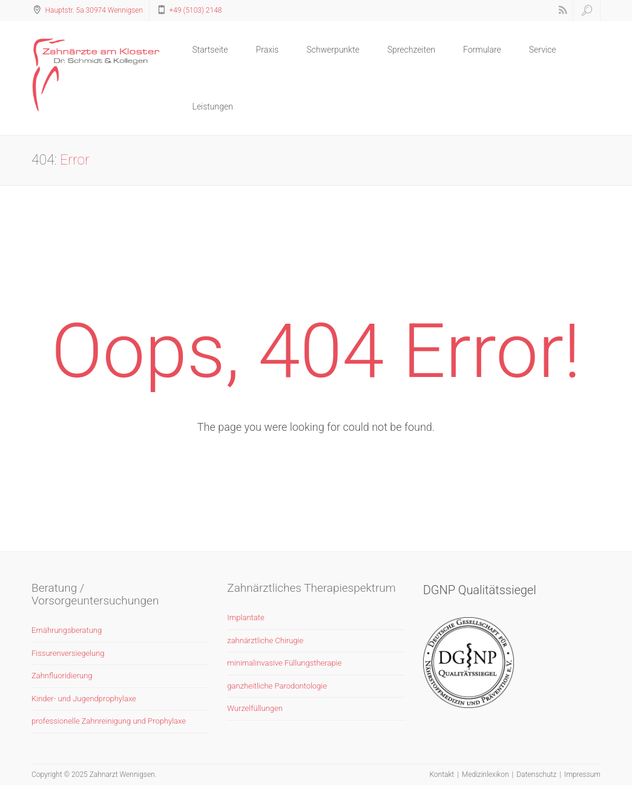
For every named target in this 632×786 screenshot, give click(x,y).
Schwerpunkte (332, 49)
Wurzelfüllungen (255, 708)
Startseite (210, 49)
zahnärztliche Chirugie (265, 640)
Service (542, 49)
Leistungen (213, 106)
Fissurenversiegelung (68, 653)
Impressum (582, 774)
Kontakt (441, 774)
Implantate (245, 617)
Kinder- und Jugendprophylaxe (83, 698)
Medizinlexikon (485, 774)
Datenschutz (536, 774)
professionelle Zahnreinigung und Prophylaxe (108, 720)
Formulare (482, 49)
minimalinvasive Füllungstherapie (284, 662)
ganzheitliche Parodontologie (277, 685)
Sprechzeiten (411, 49)
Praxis (267, 49)
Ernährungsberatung (66, 630)
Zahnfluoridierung (62, 675)
